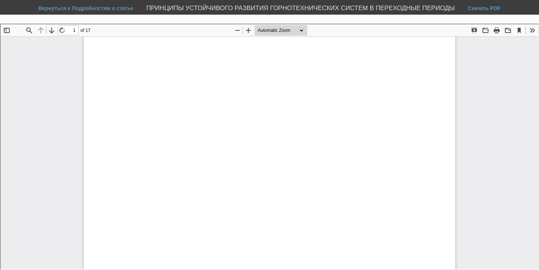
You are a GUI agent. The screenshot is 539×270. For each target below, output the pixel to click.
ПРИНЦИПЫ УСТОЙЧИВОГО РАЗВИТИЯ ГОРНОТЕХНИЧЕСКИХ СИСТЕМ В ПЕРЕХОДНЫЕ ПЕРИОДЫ (301, 8)
